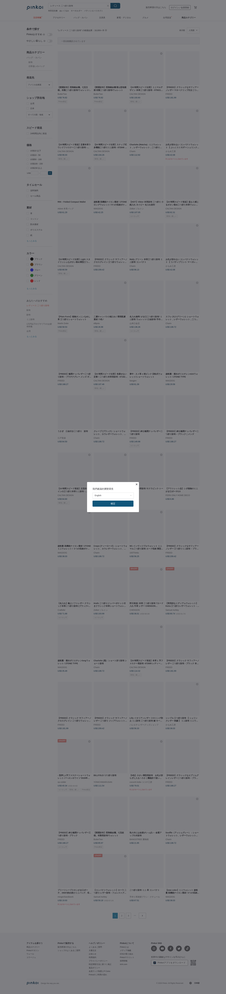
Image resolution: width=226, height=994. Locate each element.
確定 (113, 503)
